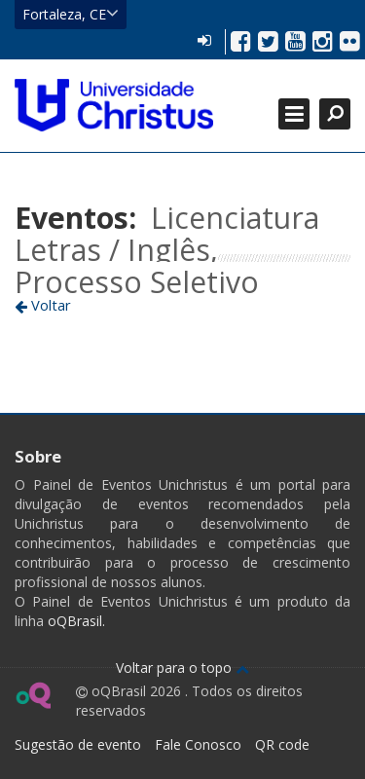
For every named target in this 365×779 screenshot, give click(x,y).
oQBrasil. (74, 621)
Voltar (43, 305)
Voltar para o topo (182, 667)
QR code (282, 744)
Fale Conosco (198, 744)
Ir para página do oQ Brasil (33, 695)
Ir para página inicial (114, 105)
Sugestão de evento (78, 744)
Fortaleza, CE (70, 13)
